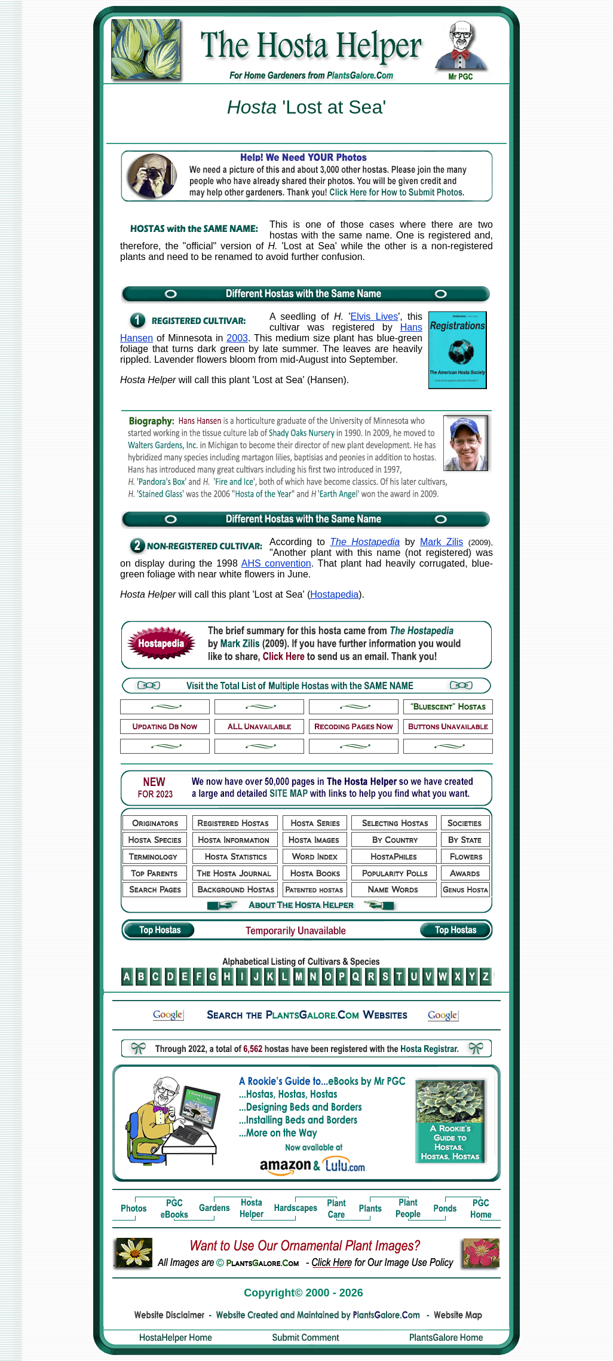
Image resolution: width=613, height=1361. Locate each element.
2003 (237, 338)
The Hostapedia (365, 542)
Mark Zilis (441, 542)
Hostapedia (334, 594)
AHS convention (276, 563)
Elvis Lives (375, 316)
